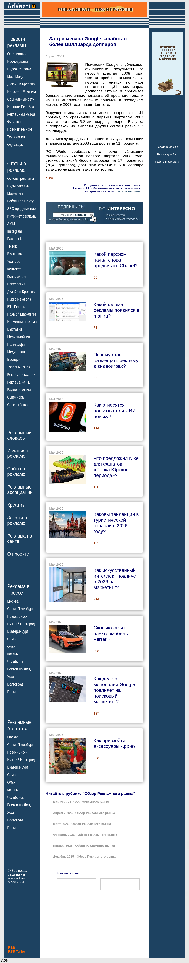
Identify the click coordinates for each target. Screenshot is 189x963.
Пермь (12, 692)
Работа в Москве (167, 146)
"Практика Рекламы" (127, 191)
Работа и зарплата (167, 161)
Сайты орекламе (16, 471)
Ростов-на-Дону (19, 669)
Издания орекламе (18, 453)
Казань (12, 654)
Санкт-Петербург (20, 609)
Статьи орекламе (16, 166)
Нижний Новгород (21, 624)
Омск (11, 646)
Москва (12, 601)
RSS (11, 948)
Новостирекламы (16, 42)
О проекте (18, 554)
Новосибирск (17, 616)
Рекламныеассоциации (20, 489)
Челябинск (15, 661)
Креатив (16, 505)
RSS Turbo (16, 951)
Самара (13, 639)
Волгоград (15, 684)
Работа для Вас (167, 154)
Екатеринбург (17, 631)
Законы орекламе (17, 520)
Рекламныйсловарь (19, 435)
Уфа (10, 676)
